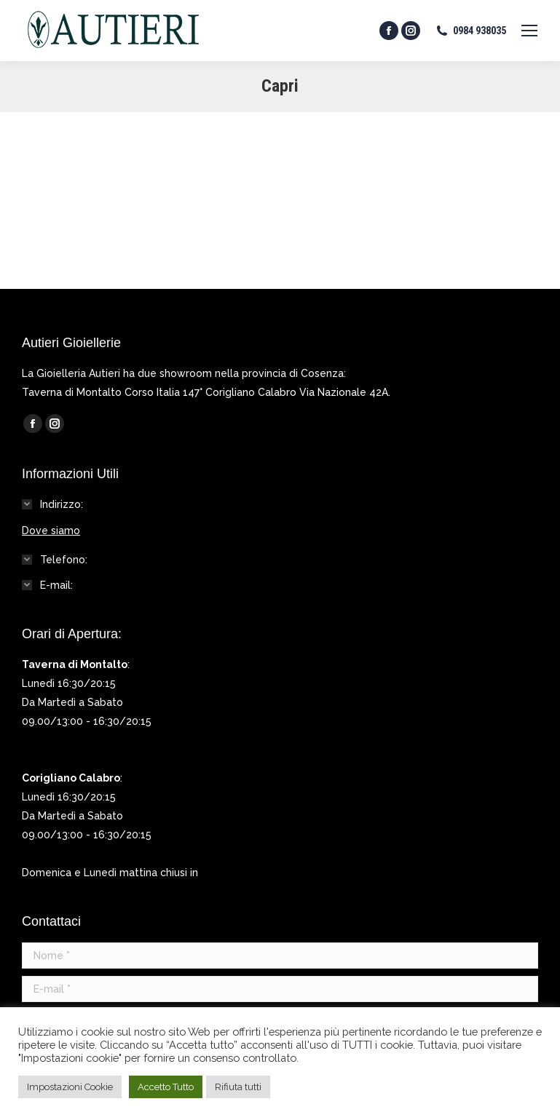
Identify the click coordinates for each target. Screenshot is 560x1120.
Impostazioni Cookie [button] (70, 1086)
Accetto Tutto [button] (166, 1086)
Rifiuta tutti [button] (238, 1086)
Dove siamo (51, 530)
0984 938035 (470, 30)
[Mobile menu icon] (529, 30)
